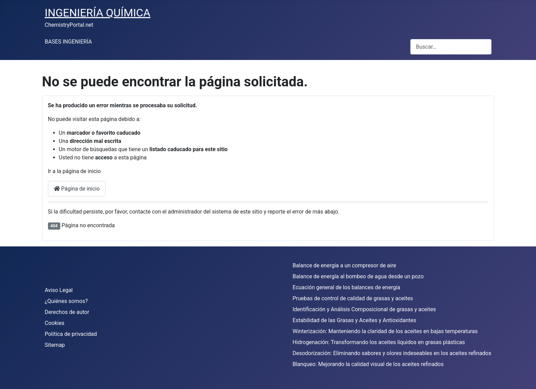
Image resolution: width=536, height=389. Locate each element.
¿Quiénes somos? (66, 301)
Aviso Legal (59, 290)
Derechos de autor (67, 312)
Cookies (54, 323)
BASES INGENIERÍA (68, 41)
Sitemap (55, 345)
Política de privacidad (71, 334)
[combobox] (450, 46)
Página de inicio (77, 188)
